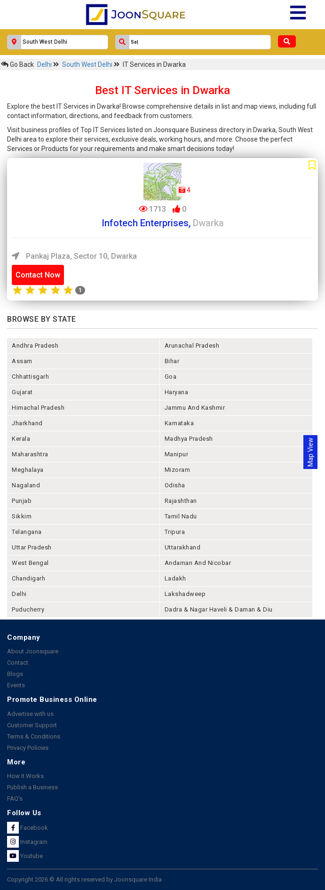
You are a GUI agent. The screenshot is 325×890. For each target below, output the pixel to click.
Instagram (27, 841)
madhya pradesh (189, 438)
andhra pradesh (35, 345)
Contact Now (38, 274)
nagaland (26, 485)
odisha (175, 485)
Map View (310, 452)
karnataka (179, 423)
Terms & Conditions (33, 736)
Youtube (25, 855)
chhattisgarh (30, 376)
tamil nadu (181, 516)
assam (22, 361)
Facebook (27, 827)
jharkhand (27, 423)
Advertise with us (30, 713)
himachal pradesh (38, 407)
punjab (22, 500)
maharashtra (30, 454)
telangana (27, 531)
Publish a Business (32, 787)
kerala (21, 438)
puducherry (28, 609)
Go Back (17, 64)
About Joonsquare (32, 651)
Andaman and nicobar (198, 562)
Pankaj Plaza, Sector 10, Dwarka (74, 256)
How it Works (25, 775)
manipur (177, 454)
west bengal (30, 562)
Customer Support (32, 725)
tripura (175, 531)
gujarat (22, 392)
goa (171, 376)
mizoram (177, 469)
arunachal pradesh (192, 345)
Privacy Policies (27, 747)
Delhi (45, 64)
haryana (177, 392)
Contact (17, 662)
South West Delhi (88, 64)
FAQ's (15, 798)
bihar (172, 361)
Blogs (15, 673)
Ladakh (175, 578)
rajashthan (181, 500)
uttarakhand (183, 547)
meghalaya (28, 469)
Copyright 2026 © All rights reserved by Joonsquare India (84, 879)
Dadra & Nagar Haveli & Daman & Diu (219, 609)
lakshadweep (185, 593)
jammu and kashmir (195, 407)
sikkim (22, 516)
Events (16, 685)
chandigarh (28, 578)
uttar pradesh (32, 547)
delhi (19, 593)
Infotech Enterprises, (163, 223)
